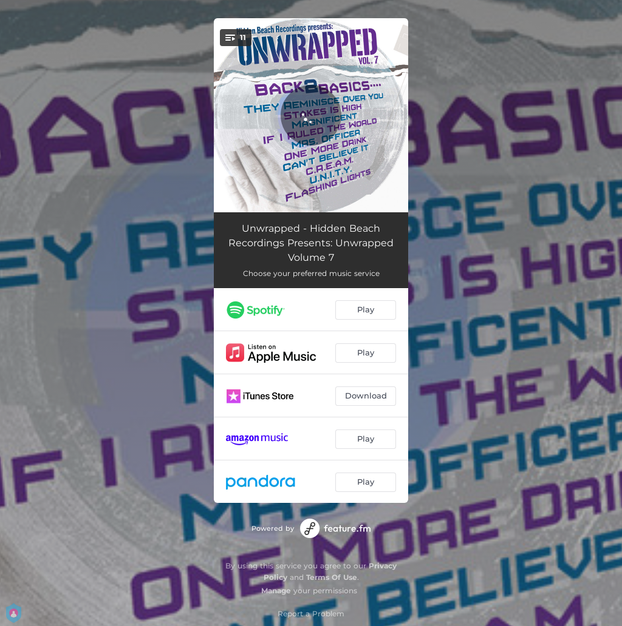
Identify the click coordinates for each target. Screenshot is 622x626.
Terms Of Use (331, 577)
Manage (276, 590)
